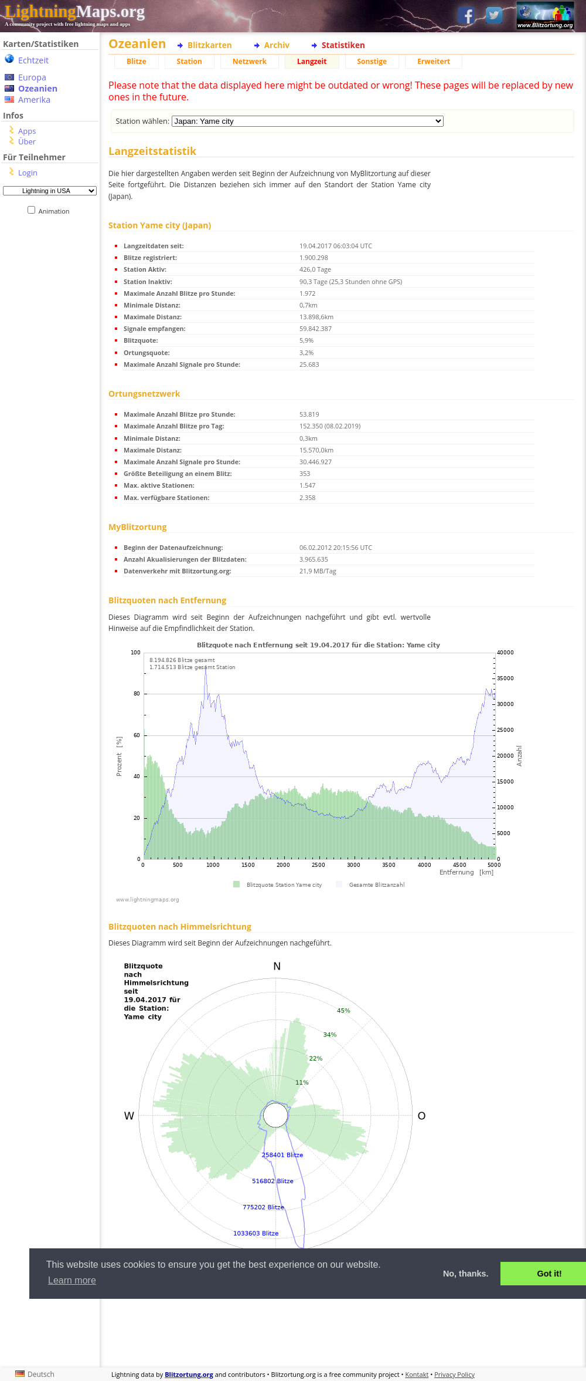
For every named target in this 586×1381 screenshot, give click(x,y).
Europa (32, 77)
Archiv (276, 44)
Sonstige (372, 61)
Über (27, 141)
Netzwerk (250, 61)
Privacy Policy (454, 1374)
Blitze (136, 61)
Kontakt (417, 1374)
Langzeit (312, 61)
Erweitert (433, 61)
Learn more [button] (72, 1280)
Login (28, 172)
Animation (56, 211)
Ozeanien (37, 88)
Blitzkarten (210, 44)
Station (189, 61)
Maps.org (75, 11)
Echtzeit (33, 60)
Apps (27, 131)
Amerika (34, 99)
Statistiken (343, 44)
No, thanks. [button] (466, 1273)
